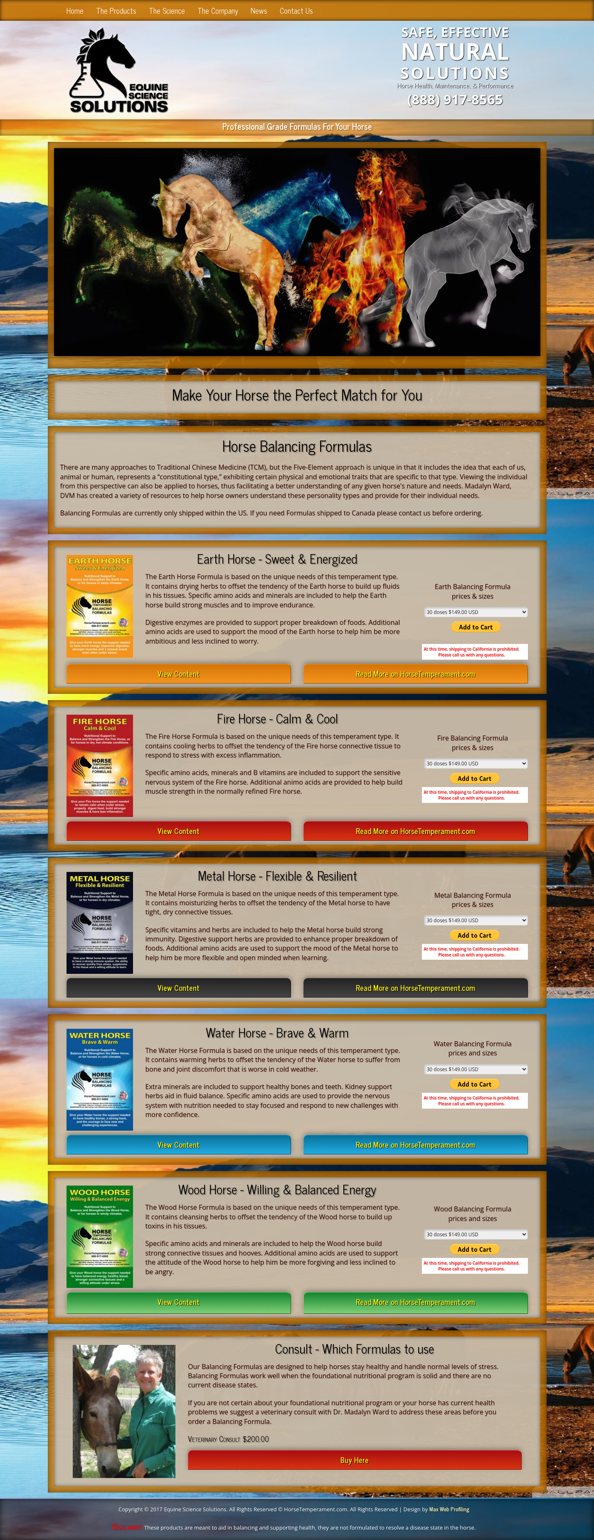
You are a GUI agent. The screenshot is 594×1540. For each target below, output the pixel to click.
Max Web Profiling (449, 1509)
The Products (116, 10)
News (259, 10)
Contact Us (296, 10)
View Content (179, 673)
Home (75, 10)
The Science (167, 10)
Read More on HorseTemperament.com (415, 673)
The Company (217, 10)
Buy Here (354, 1459)
